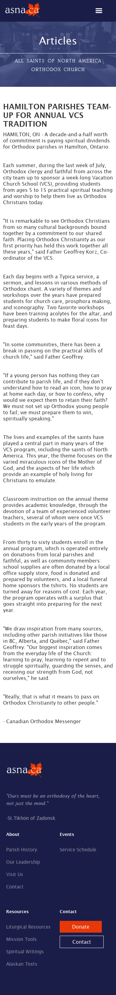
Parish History (21, 849)
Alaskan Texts (21, 964)
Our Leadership (23, 862)
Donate (80, 927)
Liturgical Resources (28, 927)
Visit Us (14, 874)
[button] (102, 11)
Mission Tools (21, 939)
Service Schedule (78, 849)
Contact (15, 886)
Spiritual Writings (25, 951)
